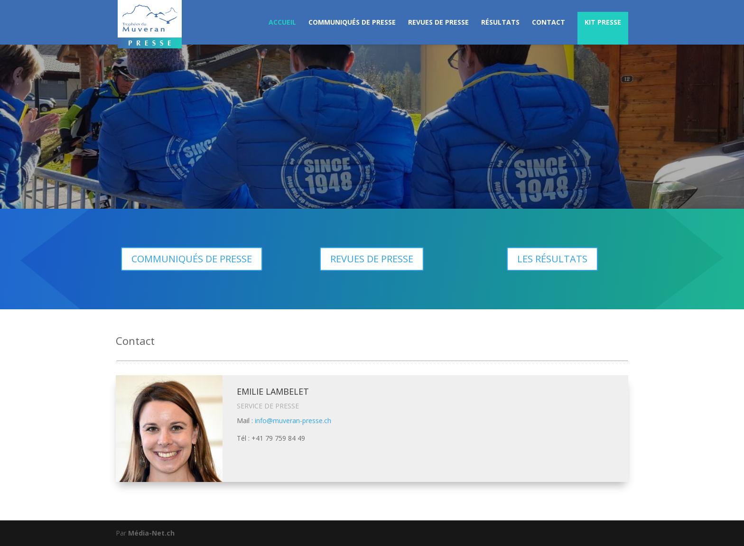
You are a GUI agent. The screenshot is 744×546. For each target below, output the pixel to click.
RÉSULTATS (500, 23)
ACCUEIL (282, 23)
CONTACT (548, 23)
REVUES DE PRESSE (438, 23)
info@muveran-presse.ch (293, 420)
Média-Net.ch (151, 532)
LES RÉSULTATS (552, 258)
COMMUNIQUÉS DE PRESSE (352, 23)
